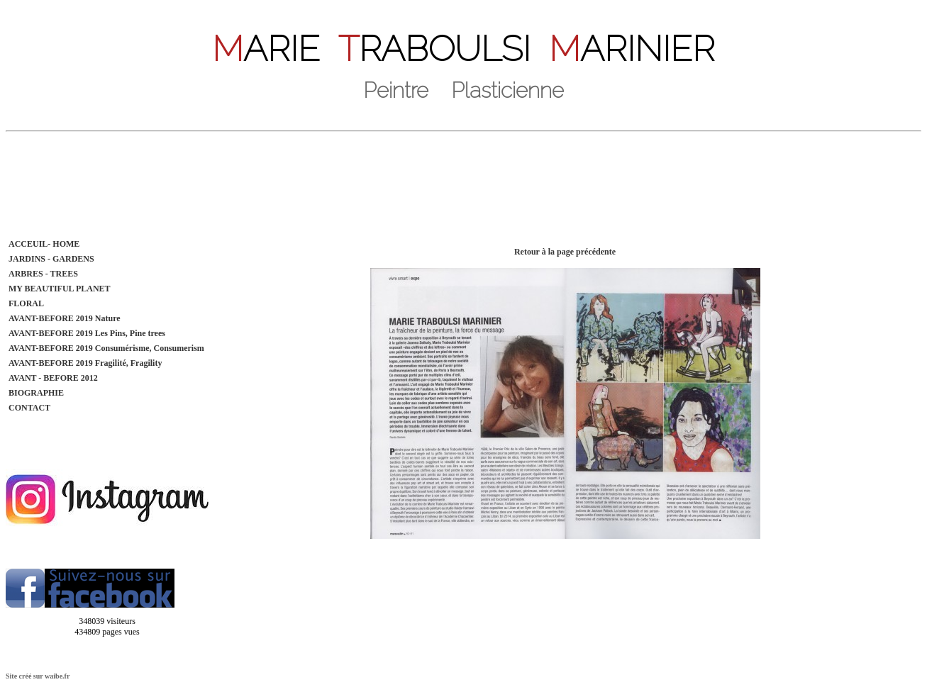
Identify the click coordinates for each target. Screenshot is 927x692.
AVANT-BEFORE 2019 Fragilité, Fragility (85, 363)
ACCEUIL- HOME (44, 244)
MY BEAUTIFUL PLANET (60, 289)
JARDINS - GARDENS (51, 259)
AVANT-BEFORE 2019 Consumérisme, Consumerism (106, 348)
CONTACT (29, 408)
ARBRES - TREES (43, 274)
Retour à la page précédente (565, 252)
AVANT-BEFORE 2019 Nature (65, 318)
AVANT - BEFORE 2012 (53, 378)
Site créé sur (38, 676)
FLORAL (26, 303)
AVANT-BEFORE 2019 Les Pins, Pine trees (87, 333)
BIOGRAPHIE (36, 393)
